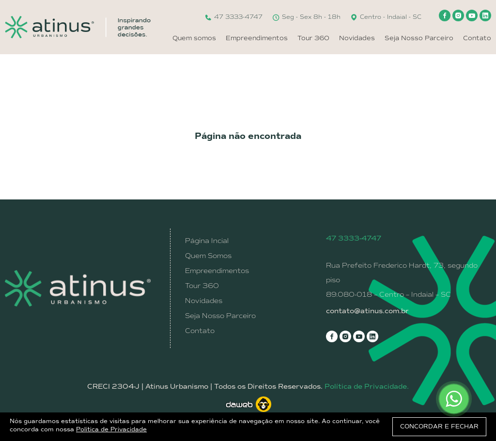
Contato (477, 38)
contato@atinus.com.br (367, 311)
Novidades (357, 38)
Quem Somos (208, 255)
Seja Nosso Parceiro (419, 38)
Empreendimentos (257, 38)
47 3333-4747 (233, 17)
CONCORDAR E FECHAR (439, 426)
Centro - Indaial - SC (385, 17)
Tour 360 (313, 38)
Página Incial (207, 240)
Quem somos (194, 38)
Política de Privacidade (111, 429)
